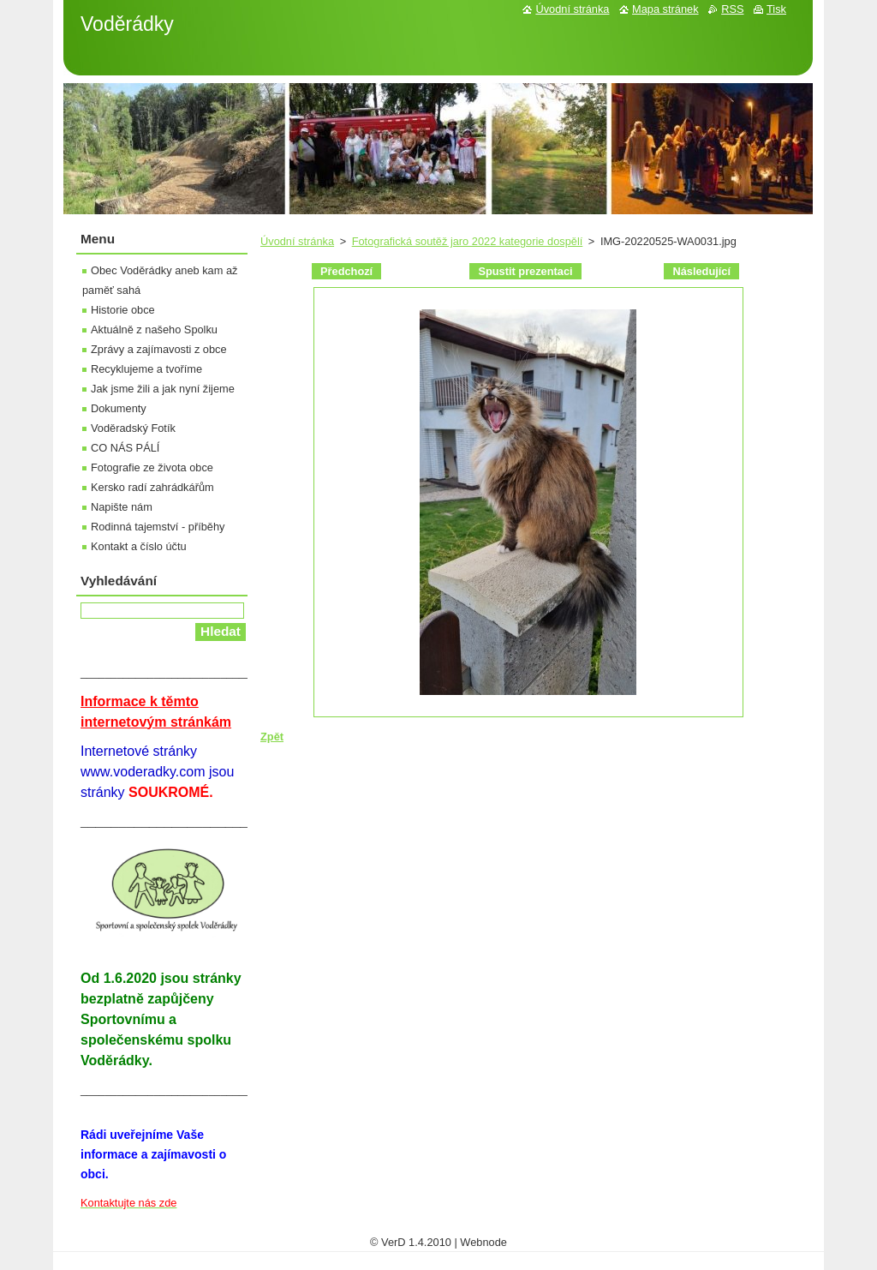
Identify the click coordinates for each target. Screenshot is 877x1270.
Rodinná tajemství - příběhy (157, 526)
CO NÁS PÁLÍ (125, 447)
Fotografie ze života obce (152, 467)
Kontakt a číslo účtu (139, 546)
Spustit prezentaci (525, 271)
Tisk (776, 9)
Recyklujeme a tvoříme (146, 368)
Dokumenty (118, 408)
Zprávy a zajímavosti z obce (159, 349)
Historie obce (123, 309)
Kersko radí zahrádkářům (152, 487)
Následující (701, 271)
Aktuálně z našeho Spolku (154, 329)
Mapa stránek (665, 9)
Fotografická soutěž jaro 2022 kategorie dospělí (467, 241)
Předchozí (346, 271)
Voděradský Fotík (133, 428)
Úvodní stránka (297, 241)
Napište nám (121, 506)
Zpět (271, 736)
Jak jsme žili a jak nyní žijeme (163, 388)
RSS (732, 9)
